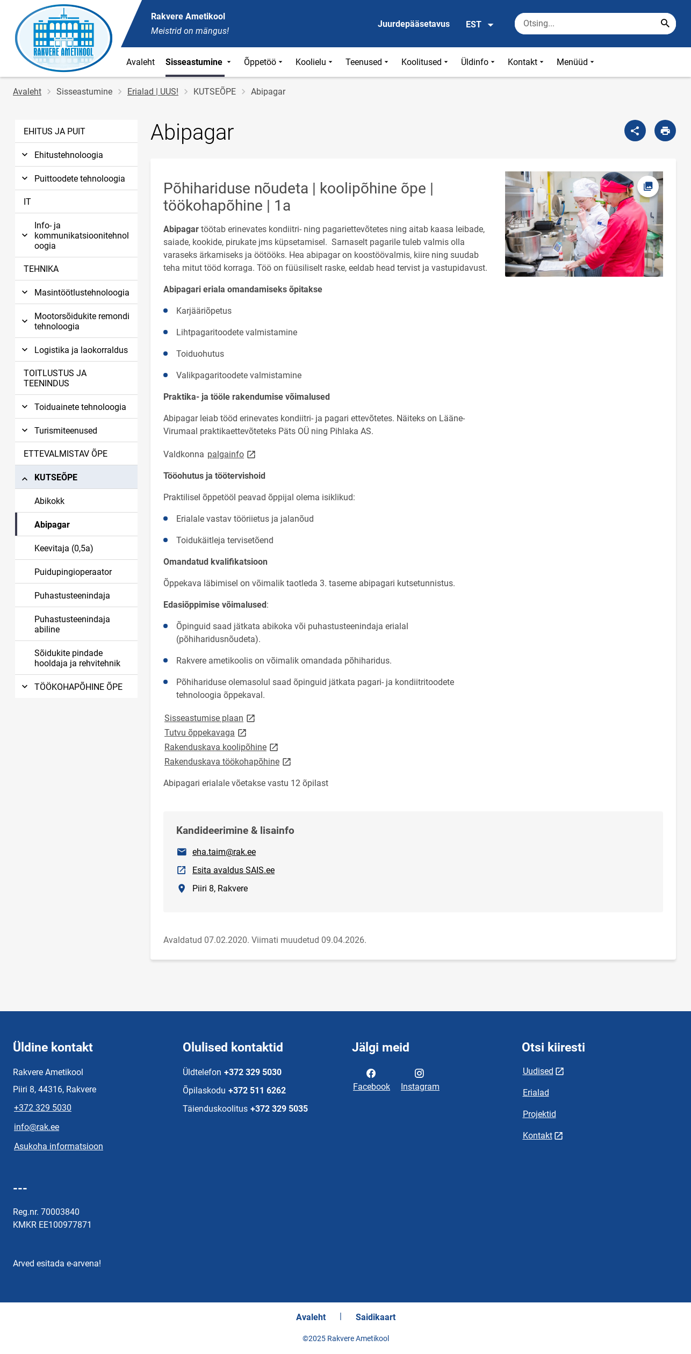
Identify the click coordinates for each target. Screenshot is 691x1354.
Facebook (371, 1079)
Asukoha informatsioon (58, 1146)
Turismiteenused (58, 430)
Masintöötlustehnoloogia (74, 292)
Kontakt (527, 62)
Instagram (420, 1079)
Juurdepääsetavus (414, 24)
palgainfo (232, 453)
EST (480, 24)
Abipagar (52, 525)
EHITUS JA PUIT (54, 131)
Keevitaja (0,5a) (63, 548)
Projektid (539, 1114)
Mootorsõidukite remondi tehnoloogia (74, 321)
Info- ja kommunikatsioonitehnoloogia (74, 235)
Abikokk (49, 501)
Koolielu (315, 62)
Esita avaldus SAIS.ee (234, 869)
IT (27, 202)
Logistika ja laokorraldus (73, 350)
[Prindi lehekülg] (665, 130)
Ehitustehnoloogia (61, 155)
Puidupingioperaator (73, 572)
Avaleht (140, 62)
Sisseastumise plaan (210, 717)
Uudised (538, 1071)
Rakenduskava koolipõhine (222, 746)
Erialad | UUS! (152, 92)
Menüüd (576, 62)
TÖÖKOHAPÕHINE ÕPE (71, 687)
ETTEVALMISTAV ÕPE (65, 454)
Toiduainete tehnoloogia (72, 407)
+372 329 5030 (42, 1108)
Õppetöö (264, 62)
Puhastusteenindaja (72, 595)
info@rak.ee (36, 1127)
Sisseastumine (199, 62)
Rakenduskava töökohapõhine (228, 761)
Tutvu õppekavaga (206, 732)
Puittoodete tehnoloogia (72, 178)
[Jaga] (635, 130)
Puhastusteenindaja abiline (72, 624)
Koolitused (425, 62)
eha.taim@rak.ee (224, 852)
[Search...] (665, 24)
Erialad (536, 1092)
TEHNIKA (41, 269)
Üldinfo (479, 62)
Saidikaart (375, 1317)
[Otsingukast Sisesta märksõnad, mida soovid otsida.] (595, 23)
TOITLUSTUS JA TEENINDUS (55, 378)
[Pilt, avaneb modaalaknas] (584, 224)
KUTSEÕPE (48, 479)
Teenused (368, 62)
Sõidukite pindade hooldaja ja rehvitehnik (77, 658)
